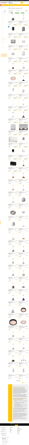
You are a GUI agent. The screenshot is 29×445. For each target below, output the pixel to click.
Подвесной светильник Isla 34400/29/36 (11, 339)
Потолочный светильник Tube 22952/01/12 (22, 34)
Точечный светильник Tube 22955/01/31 (11, 58)
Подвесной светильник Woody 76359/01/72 (22, 168)
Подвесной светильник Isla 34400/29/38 (22, 339)
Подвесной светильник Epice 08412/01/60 (22, 107)
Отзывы (11, 0)
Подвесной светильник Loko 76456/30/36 (11, 302)
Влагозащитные (3, 20)
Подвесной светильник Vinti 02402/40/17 (22, 193)
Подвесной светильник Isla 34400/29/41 (11, 351)
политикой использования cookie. (5, 442)
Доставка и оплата (2, 0)
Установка (14, 0)
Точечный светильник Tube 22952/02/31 (22, 46)
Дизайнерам (17, 0)
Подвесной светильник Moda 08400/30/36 (12, 290)
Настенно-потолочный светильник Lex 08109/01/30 (23, 314)
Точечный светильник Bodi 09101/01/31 (22, 156)
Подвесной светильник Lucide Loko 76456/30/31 (23, 71)
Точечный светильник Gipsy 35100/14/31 (11, 375)
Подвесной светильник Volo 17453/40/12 (11, 22)
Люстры (3, 13)
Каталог (3, 6)
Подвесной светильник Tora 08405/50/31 (11, 241)
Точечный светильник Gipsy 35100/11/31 (11, 95)
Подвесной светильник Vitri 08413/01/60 (22, 22)
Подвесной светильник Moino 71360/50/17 (12, 278)
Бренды (20, 0)
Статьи (17, 433)
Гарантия (6, 0)
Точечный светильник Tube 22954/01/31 (22, 217)
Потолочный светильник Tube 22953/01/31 (12, 229)
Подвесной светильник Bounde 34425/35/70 (22, 119)
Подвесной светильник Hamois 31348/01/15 (22, 83)
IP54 (2, 45)
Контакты (22, 0)
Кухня (8, 6)
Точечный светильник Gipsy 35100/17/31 (22, 375)
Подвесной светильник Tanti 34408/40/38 (22, 241)
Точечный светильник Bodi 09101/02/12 (22, 132)
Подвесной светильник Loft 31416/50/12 (11, 314)
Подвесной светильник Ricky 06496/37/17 (22, 266)
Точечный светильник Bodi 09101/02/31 (11, 144)
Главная (1, 6)
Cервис (18, 427)
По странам (11, 429)
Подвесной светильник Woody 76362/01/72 (12, 180)
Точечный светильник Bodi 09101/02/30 (11, 168)
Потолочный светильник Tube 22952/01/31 (22, 58)
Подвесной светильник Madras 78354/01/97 (12, 71)
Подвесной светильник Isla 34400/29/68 (22, 351)
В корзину (15, 61)
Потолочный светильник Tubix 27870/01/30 (12, 34)
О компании (11, 427)
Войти (27, 0)
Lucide (3, 48)
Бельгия (3, 51)
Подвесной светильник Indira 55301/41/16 (12, 363)
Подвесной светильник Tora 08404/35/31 (22, 229)
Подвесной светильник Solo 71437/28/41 (11, 254)
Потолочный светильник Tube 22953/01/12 (22, 205)
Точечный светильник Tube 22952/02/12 (11, 46)
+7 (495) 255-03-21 (10, 3)
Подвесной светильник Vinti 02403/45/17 (11, 205)
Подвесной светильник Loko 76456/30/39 (22, 302)
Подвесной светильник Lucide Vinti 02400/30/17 (12, 193)
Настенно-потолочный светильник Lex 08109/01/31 (12, 83)
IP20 (2, 43)
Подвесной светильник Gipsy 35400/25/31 (12, 107)
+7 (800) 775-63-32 (10, 2)
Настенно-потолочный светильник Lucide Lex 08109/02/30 (12, 327)
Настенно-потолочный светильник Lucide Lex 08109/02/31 (23, 327)
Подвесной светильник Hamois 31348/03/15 (22, 363)
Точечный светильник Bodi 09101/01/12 (11, 132)
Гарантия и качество (19, 429)
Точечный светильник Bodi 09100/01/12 (22, 144)
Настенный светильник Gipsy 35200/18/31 (22, 95)
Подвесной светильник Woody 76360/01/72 (22, 180)
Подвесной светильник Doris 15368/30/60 (12, 119)
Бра (2, 12)
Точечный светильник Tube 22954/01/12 (11, 217)
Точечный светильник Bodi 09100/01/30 (11, 156)
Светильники (6, 6)
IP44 (2, 44)
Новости (18, 432)
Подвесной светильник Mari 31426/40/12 (22, 290)
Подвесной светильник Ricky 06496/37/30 (11, 266)
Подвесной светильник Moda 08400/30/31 (22, 278)
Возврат (8, 0)
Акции (10, 431)
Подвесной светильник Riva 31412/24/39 (22, 254)
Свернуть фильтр (11, 10)
